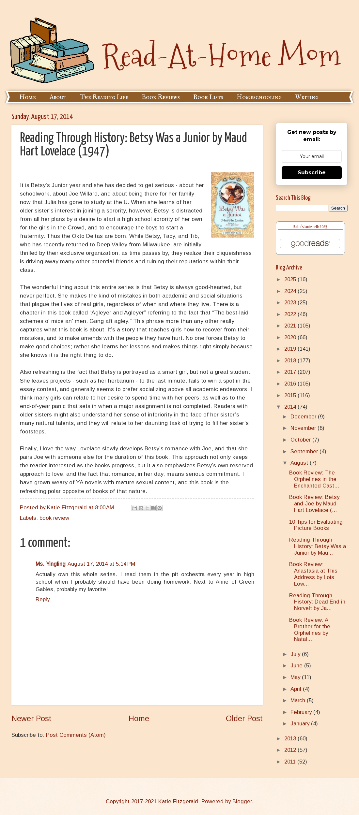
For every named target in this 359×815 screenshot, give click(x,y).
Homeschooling (259, 97)
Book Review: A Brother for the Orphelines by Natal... (309, 630)
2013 (291, 738)
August (300, 463)
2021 (291, 326)
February (301, 712)
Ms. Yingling (51, 564)
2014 (291, 407)
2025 (291, 279)
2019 (291, 349)
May (296, 677)
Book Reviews (161, 97)
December (304, 417)
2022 (291, 314)
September (305, 451)
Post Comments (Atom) (76, 735)
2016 (291, 384)
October (301, 440)
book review (54, 518)
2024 (291, 291)
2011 (290, 762)
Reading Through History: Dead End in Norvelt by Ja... (317, 602)
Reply (43, 599)
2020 (291, 337)
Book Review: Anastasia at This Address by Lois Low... (313, 574)
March (298, 700)
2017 (291, 372)
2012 (291, 750)
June (297, 665)
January (300, 723)
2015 (291, 395)
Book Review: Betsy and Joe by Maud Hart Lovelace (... (314, 503)
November (304, 428)
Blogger (242, 801)
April (296, 689)
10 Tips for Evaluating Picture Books (316, 525)
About (58, 97)
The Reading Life (104, 97)
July (296, 654)
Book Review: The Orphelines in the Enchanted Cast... (314, 479)
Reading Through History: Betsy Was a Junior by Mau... (317, 546)
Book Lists (208, 97)
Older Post (244, 718)
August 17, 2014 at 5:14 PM (101, 564)
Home (27, 97)
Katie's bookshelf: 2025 (310, 227)
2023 (291, 302)
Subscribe (312, 172)
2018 (291, 360)
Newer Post (31, 718)
